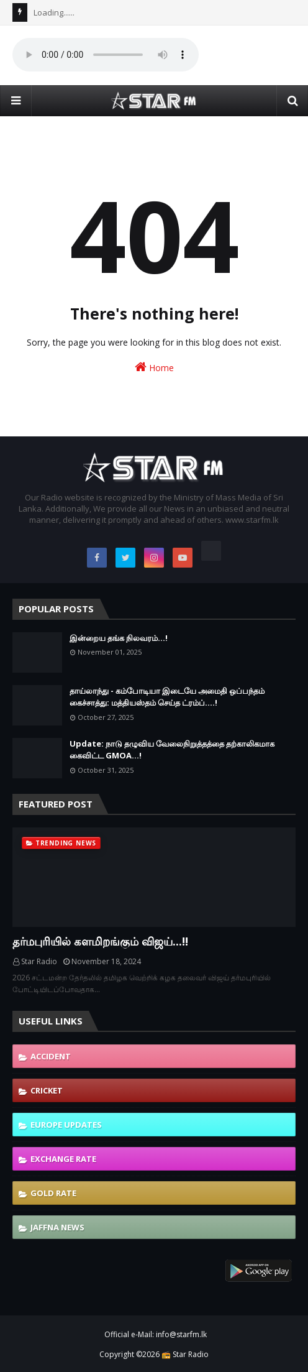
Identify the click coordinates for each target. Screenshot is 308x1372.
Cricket (46, 1090)
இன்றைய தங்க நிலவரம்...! (119, 637)
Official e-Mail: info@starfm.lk (155, 1334)
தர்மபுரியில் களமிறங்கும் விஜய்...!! (100, 941)
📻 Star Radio (185, 1354)
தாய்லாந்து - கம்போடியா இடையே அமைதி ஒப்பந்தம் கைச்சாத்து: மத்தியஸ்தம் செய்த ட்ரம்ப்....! (167, 697)
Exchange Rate (63, 1158)
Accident (50, 1056)
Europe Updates (66, 1124)
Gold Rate (53, 1193)
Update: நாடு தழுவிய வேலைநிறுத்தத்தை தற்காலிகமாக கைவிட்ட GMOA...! (172, 750)
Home (154, 367)
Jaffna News (57, 1227)
